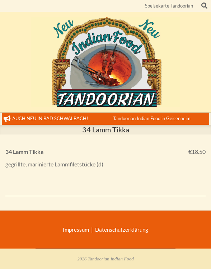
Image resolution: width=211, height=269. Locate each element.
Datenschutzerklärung (121, 229)
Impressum (77, 229)
